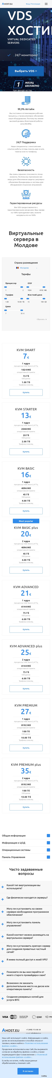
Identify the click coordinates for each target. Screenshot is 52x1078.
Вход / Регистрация (33, 4)
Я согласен (28, 1071)
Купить (26, 392)
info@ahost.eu (33, 1033)
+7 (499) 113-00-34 (33, 1030)
